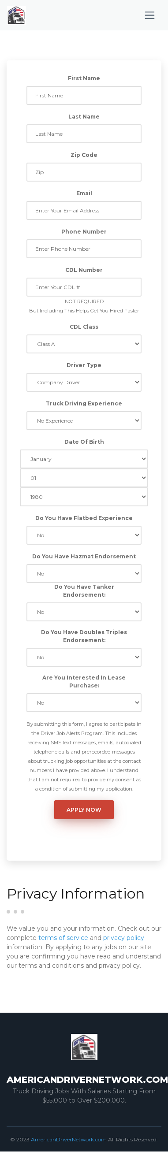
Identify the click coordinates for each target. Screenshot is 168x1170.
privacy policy (123, 938)
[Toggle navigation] (149, 15)
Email (84, 193)
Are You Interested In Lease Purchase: (84, 681)
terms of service (63, 938)
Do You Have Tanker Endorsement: (84, 590)
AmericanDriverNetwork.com (69, 1139)
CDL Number (84, 270)
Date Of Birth (84, 441)
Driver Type (84, 365)
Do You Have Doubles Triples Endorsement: (84, 636)
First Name (84, 78)
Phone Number (84, 231)
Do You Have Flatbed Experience (84, 518)
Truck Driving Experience (84, 403)
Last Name (84, 116)
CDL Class (84, 326)
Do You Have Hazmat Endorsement (84, 556)
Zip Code (84, 155)
